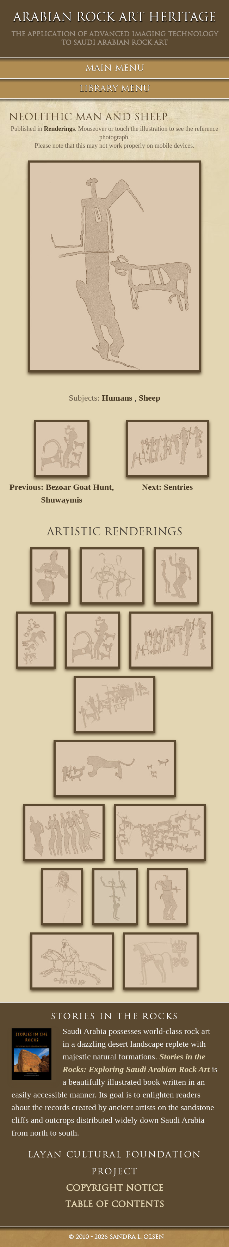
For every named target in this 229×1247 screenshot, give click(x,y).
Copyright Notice (114, 1188)
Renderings (59, 128)
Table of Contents (114, 1204)
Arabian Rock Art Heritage (114, 17)
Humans (117, 397)
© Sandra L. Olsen (116, 1237)
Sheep (149, 397)
